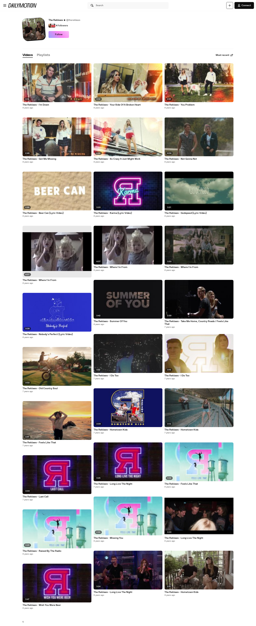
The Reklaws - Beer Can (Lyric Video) (43, 213)
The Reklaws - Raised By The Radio (42, 551)
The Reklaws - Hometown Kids (111, 429)
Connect (244, 5)
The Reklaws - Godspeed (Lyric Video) (185, 213)
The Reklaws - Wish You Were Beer (42, 605)
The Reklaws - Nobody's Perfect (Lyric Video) (48, 334)
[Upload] (229, 5)
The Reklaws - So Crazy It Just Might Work (117, 159)
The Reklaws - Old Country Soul (40, 388)
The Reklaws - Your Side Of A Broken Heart (117, 104)
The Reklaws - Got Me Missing (39, 159)
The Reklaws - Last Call (36, 496)
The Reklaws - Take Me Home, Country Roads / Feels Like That (196, 322)
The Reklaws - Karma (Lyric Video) (113, 213)
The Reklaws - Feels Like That (39, 442)
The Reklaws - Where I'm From (39, 280)
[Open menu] (5, 5)
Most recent (224, 55)
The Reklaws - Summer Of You (110, 321)
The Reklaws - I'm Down (36, 104)
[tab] (28, 55)
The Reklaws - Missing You (108, 538)
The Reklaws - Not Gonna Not (180, 159)
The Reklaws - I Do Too (106, 375)
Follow (59, 34)
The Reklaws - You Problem (179, 104)
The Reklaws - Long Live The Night (113, 484)
